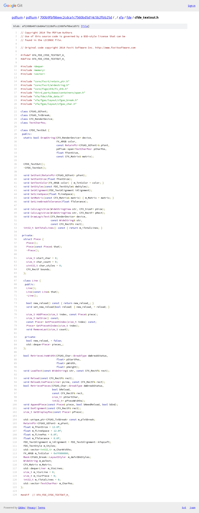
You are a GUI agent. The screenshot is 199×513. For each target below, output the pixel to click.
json (192, 507)
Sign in (191, 5)
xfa (121, 17)
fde (129, 17)
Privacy (31, 507)
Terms (41, 507)
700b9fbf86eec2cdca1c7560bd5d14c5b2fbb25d (76, 17)
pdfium (17, 17)
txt (184, 507)
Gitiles (21, 507)
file (85, 26)
